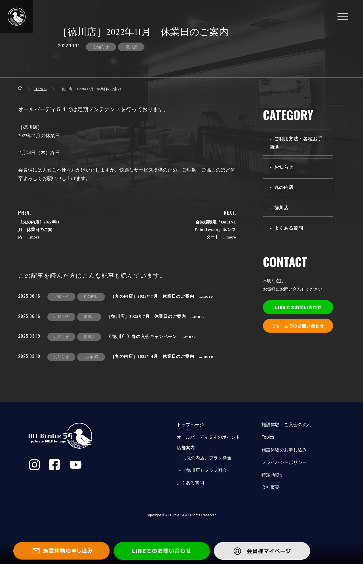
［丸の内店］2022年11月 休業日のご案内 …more (38, 229)
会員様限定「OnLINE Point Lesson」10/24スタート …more (215, 229)
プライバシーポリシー (284, 462)
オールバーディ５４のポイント (208, 437)
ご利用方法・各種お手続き (296, 142)
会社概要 (270, 487)
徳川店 (131, 47)
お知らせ (101, 47)
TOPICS (40, 89)
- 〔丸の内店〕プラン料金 (204, 457)
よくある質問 (288, 228)
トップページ (190, 424)
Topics (267, 437)
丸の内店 (284, 187)
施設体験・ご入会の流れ (286, 424)
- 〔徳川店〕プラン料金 (202, 470)
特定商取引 (272, 474)
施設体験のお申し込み (284, 449)
